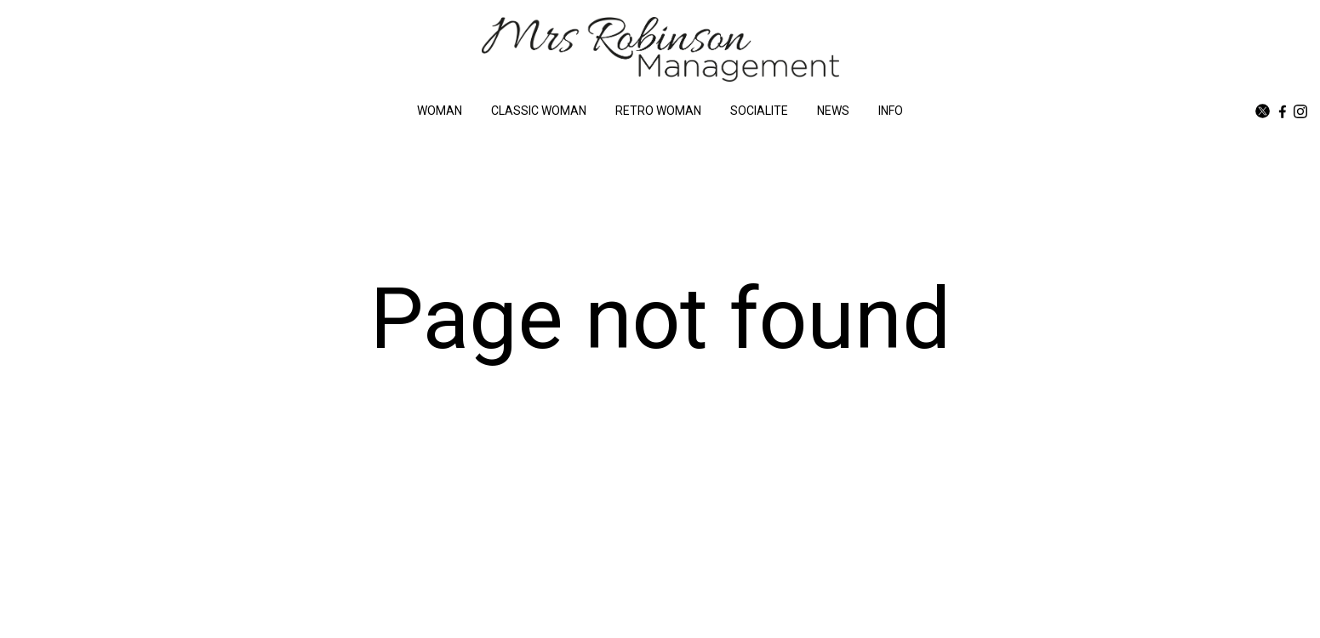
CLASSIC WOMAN (538, 110)
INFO (890, 110)
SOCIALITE (759, 110)
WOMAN (439, 110)
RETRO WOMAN (658, 110)
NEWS (833, 110)
